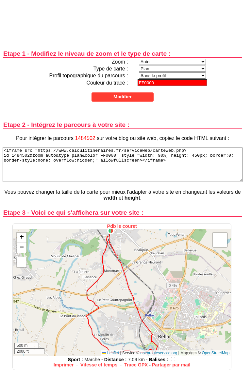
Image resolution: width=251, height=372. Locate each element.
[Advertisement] (122, 20)
